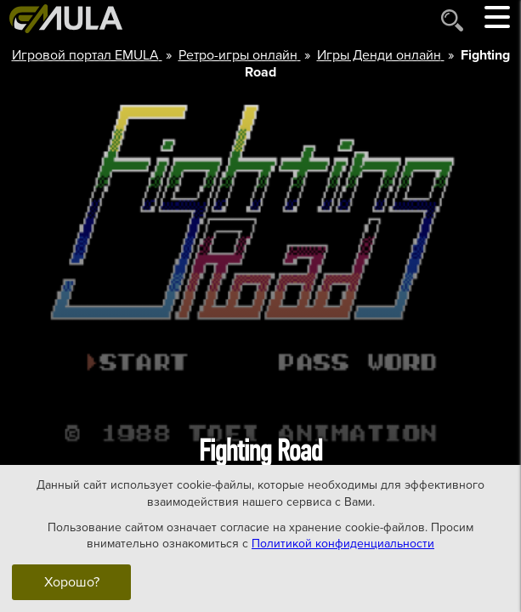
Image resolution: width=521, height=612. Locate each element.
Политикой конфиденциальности (343, 543)
